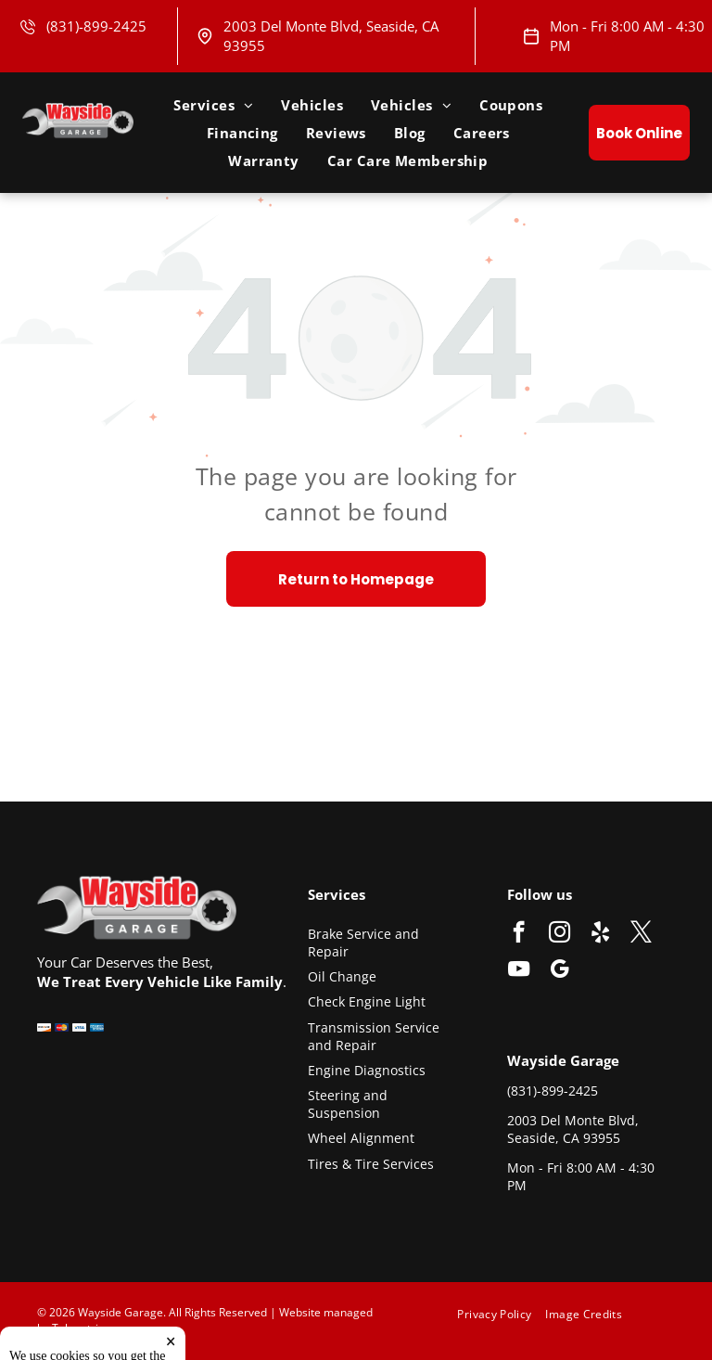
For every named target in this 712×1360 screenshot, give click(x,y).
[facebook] (518, 934)
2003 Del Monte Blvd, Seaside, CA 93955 (573, 1129)
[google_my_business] (559, 971)
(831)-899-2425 (96, 26)
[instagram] (559, 934)
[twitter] (641, 934)
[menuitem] (213, 105)
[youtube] (518, 971)
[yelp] (600, 934)
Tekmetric (78, 1328)
